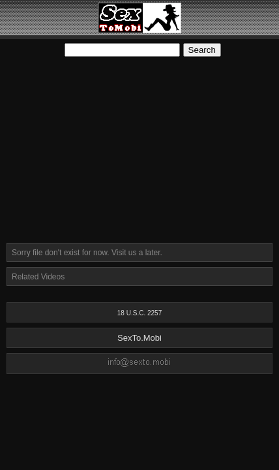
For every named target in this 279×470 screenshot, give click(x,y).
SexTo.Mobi (139, 338)
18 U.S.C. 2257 (139, 313)
